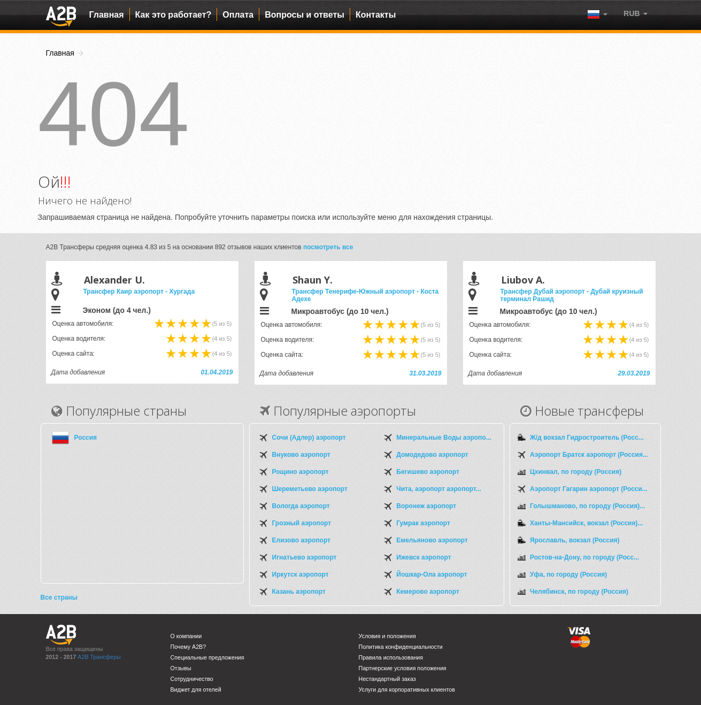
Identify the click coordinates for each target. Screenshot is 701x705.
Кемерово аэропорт (427, 591)
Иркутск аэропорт (300, 574)
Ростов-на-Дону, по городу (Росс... (584, 557)
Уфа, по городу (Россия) (568, 574)
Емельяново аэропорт (432, 540)
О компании (186, 636)
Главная (106, 14)
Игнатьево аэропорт (304, 557)
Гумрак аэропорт (423, 523)
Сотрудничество (192, 679)
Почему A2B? (188, 646)
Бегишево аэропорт (427, 472)
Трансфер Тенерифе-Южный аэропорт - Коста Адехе (365, 295)
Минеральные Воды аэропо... (443, 437)
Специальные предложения (207, 657)
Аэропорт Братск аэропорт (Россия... (589, 454)
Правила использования (391, 657)
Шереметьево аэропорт (310, 489)
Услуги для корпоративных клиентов (407, 689)
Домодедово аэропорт (432, 454)
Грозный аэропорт (302, 523)
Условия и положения (387, 636)
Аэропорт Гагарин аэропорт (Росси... (589, 489)
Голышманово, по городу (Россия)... (587, 506)
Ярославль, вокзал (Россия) (575, 540)
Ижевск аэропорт (423, 557)
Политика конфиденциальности (401, 646)
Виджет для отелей (196, 689)
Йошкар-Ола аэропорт (431, 574)
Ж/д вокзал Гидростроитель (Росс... (587, 437)
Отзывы (181, 668)
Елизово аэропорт (301, 540)
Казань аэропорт (299, 591)
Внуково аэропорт (301, 454)
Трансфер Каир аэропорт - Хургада (139, 291)
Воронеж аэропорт (426, 506)
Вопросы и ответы (304, 14)
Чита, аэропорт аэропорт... (438, 489)
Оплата (237, 14)
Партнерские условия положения (402, 668)
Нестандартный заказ (387, 679)
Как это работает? (173, 14)
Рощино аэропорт (300, 472)
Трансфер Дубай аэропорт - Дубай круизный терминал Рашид (571, 295)
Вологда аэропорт (301, 506)
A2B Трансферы (99, 657)
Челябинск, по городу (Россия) (579, 591)
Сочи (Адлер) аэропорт (309, 437)
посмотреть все (328, 247)
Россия (85, 437)
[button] (635, 13)
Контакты (376, 14)
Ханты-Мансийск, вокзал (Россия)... (586, 523)
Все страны (59, 597)
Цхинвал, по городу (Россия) (575, 472)
